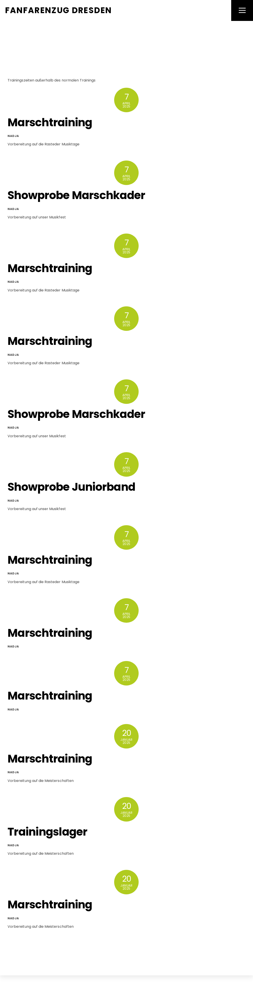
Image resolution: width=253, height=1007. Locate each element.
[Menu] (242, 10)
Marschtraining (50, 122)
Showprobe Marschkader (76, 195)
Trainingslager (47, 831)
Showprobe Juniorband (71, 487)
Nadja (13, 136)
